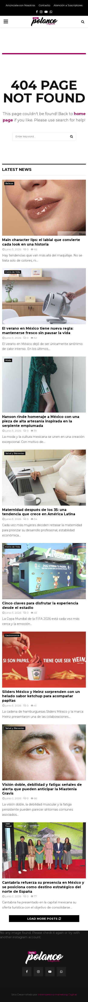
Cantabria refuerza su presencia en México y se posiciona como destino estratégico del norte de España (43, 887)
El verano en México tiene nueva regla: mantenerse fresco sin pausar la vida (37, 330)
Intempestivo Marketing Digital (57, 994)
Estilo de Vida (12, 272)
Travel (8, 826)
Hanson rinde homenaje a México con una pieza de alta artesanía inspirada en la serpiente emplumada (40, 421)
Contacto (44, 5)
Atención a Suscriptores (68, 5)
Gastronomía (12, 635)
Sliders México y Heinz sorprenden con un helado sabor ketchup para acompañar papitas (41, 696)
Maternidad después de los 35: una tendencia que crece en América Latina (38, 512)
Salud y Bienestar (14, 453)
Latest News (17, 169)
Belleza (9, 183)
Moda (8, 360)
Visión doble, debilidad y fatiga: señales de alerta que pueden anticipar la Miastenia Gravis (42, 789)
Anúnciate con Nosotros (20, 5)
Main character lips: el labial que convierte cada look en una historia (41, 242)
